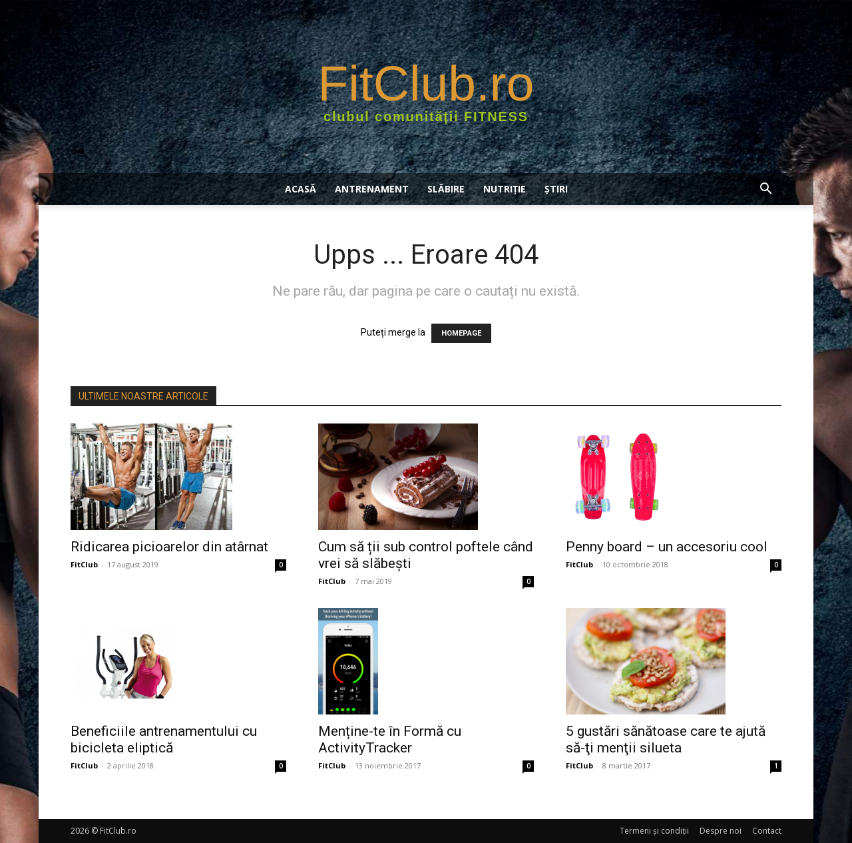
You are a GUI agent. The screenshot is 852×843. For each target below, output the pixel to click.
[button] (765, 190)
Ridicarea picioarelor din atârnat (169, 547)
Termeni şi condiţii (654, 830)
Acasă (300, 188)
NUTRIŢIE (504, 188)
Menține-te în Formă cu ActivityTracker (389, 739)
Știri (556, 188)
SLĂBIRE (446, 188)
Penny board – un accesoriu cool (666, 547)
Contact (766, 830)
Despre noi (721, 830)
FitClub (84, 564)
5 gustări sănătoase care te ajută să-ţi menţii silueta (665, 739)
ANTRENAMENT (372, 188)
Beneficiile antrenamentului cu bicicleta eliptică (164, 739)
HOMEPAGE (461, 333)
